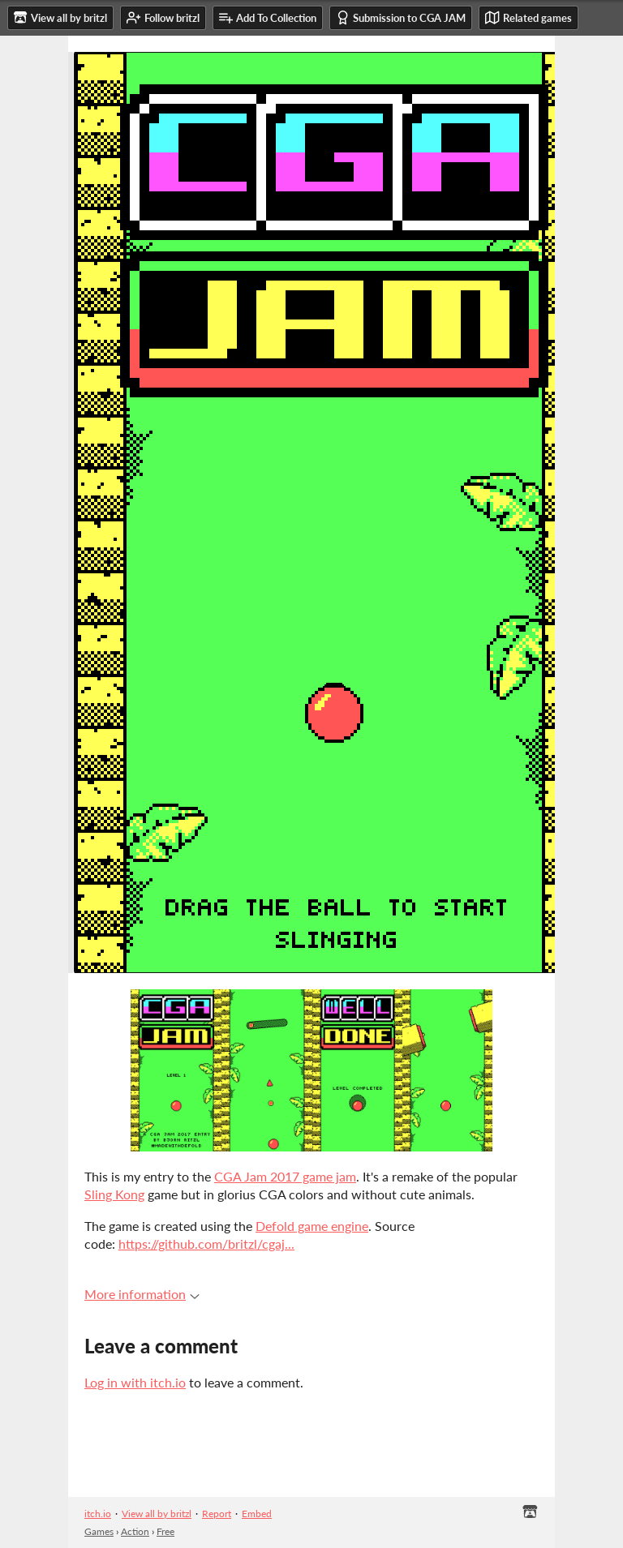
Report (216, 1513)
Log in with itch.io (135, 1382)
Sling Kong (114, 1194)
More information (142, 1293)
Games (99, 1531)
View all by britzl (156, 1513)
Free (165, 1531)
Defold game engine (312, 1225)
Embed (257, 1513)
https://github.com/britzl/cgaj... (206, 1243)
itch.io (97, 1513)
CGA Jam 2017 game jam (285, 1176)
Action (135, 1531)
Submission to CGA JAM (401, 17)
